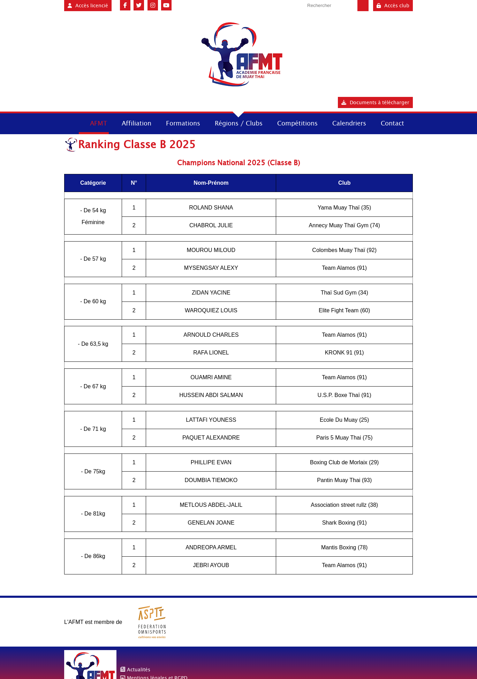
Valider (363, 5)
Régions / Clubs (239, 123)
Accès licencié (88, 5)
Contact (392, 123)
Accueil (70, 123)
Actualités (138, 669)
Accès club (393, 5)
